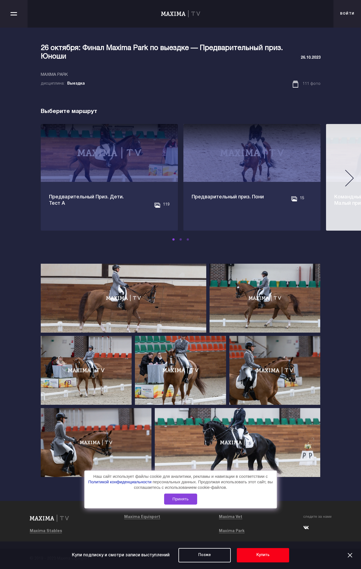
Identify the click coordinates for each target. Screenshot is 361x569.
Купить (263, 555)
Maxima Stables (46, 531)
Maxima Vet (230, 517)
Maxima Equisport (142, 517)
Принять (180, 499)
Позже (204, 555)
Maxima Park (232, 531)
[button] (173, 239)
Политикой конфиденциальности (120, 481)
